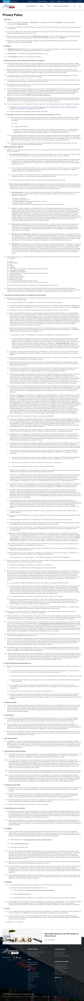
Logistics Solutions (60, 964)
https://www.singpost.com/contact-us (21, 413)
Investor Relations (42, 1)
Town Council (32, 986)
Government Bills (33, 974)
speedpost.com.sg (71, 107)
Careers (52, 1)
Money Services (59, 954)
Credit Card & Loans (34, 976)
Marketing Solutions (61, 972)
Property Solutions (60, 974)
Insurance (30, 980)
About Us (31, 1)
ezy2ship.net (22, 108)
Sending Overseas (33, 954)
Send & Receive (33, 949)
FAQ (79, 1)
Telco (29, 982)
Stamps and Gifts (33, 962)
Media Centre (61, 1)
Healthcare (31, 978)
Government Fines (33, 973)
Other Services (60, 949)
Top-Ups (30, 984)
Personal (6, 1)
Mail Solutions (59, 970)
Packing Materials (33, 964)
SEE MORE (49, 940)
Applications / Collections (62, 956)
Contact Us (71, 1)
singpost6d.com (53, 107)
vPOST (30, 966)
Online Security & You (31, 996)
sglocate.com (14, 108)
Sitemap (54, 996)
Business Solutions (61, 961)
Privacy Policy (18, 996)
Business (14, 1)
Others (30, 988)
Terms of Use (45, 996)
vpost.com (62, 107)
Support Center (7, 996)
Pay (29, 970)
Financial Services (60, 952)
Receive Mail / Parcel (34, 956)
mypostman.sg (30, 108)
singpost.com (44, 107)
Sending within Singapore (35, 952)
